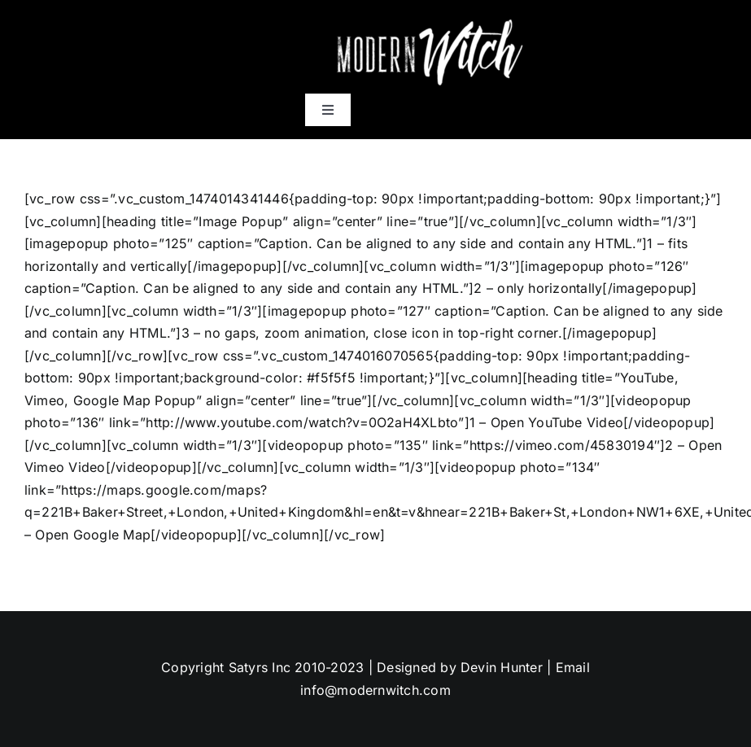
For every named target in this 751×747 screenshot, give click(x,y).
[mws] (427, 19)
